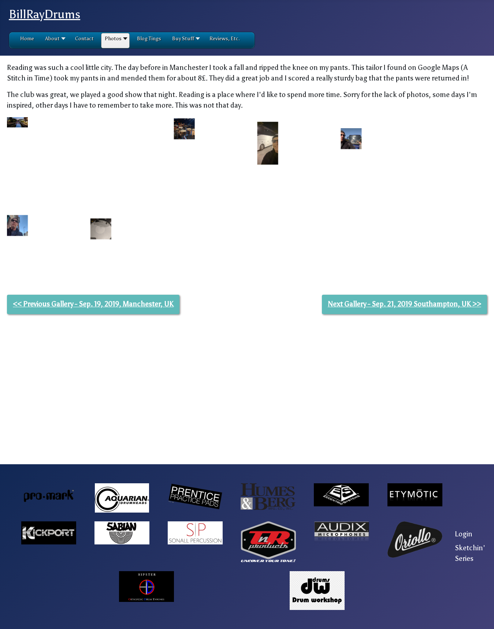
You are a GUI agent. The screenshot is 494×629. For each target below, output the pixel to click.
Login (463, 534)
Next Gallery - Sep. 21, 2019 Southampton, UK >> (404, 429)
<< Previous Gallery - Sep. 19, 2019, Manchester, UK (93, 429)
